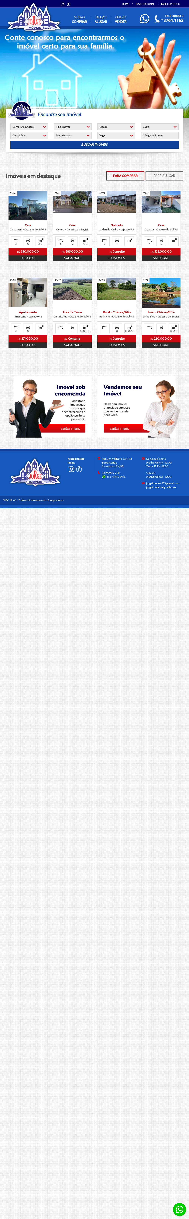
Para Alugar (164, 176)
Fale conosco (170, 4)
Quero (79, 19)
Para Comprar (125, 176)
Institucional (145, 4)
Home (125, 4)
